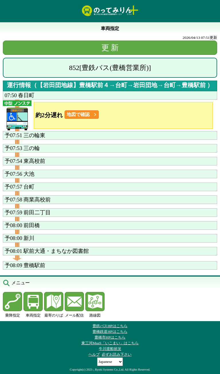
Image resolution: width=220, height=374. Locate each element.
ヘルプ (94, 354)
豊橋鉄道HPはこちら (110, 331)
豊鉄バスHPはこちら (110, 326)
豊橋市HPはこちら (110, 337)
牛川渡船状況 (110, 349)
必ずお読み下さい (116, 354)
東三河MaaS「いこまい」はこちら (110, 343)
